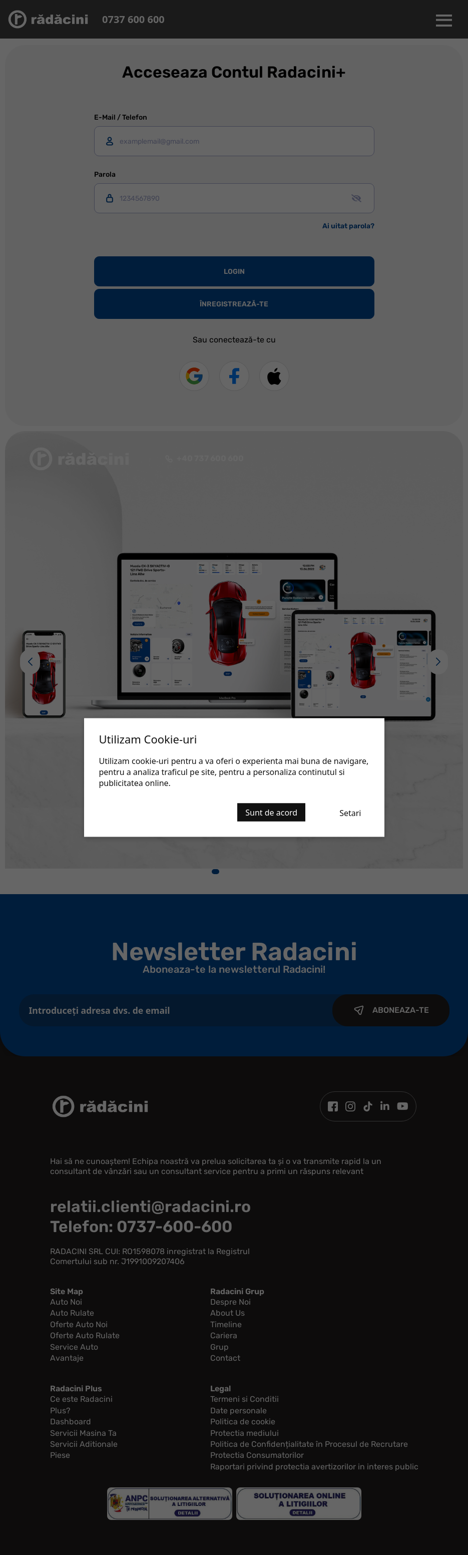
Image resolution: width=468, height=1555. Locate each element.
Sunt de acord (271, 812)
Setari (350, 813)
